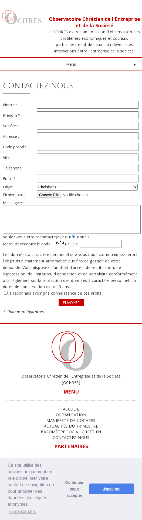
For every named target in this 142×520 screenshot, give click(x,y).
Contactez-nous (71, 437)
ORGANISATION (71, 414)
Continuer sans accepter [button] (74, 489)
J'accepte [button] (111, 489)
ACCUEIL (71, 409)
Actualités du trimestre (71, 426)
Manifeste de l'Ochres (71, 420)
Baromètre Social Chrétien (71, 431)
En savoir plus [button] (22, 511)
